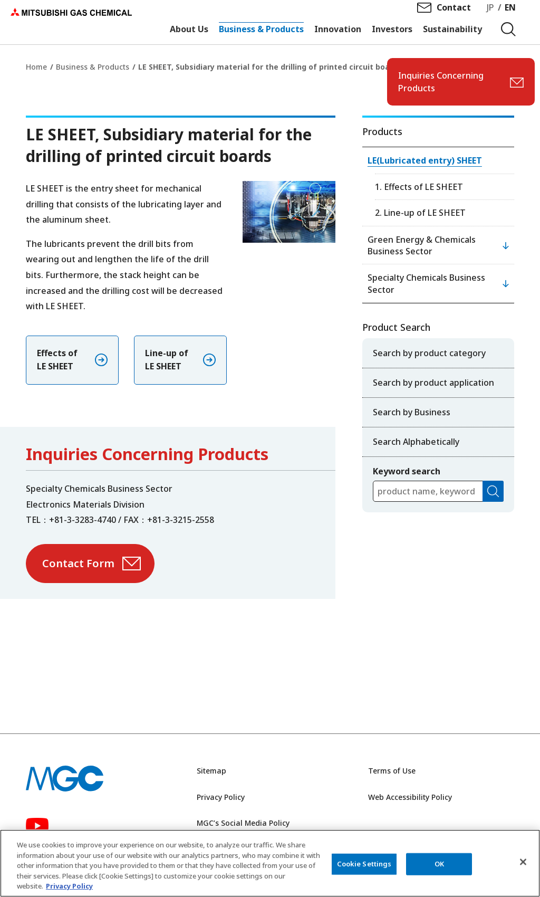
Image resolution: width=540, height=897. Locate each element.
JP (490, 16)
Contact (454, 16)
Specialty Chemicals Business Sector (426, 283)
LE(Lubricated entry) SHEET (425, 160)
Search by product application (433, 382)
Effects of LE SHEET (57, 360)
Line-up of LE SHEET (166, 360)
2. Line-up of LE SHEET (420, 212)
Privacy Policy (221, 797)
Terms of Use (392, 771)
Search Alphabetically (416, 441)
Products (382, 131)
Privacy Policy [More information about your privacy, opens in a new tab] (69, 887)
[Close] (523, 862)
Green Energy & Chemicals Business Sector (422, 245)
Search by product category (429, 353)
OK (439, 864)
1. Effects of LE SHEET (419, 187)
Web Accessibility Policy (410, 797)
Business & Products (92, 67)
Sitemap (211, 771)
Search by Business (411, 412)
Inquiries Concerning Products (441, 82)
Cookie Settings (364, 864)
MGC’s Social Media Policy (243, 823)
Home (36, 67)
